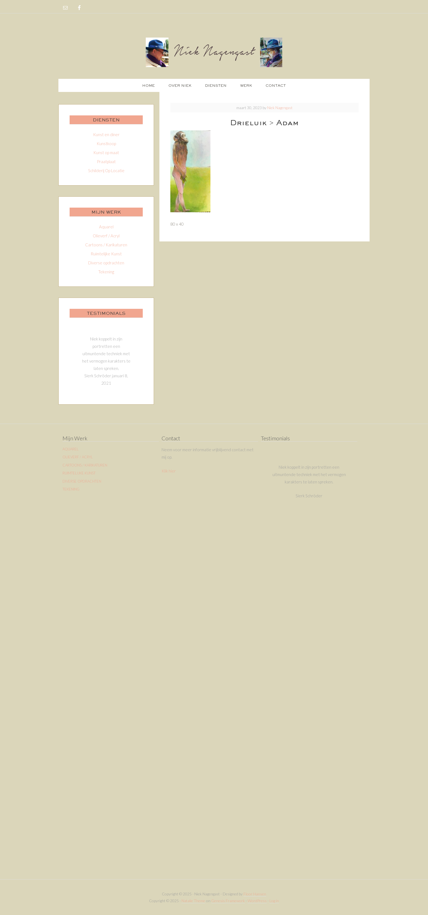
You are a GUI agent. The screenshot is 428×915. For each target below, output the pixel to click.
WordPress (257, 900)
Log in (274, 900)
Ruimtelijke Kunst (106, 253)
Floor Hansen (254, 894)
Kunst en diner (106, 134)
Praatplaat (106, 161)
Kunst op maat (106, 152)
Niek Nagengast (214, 51)
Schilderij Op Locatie (106, 170)
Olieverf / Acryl (106, 235)
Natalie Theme (193, 900)
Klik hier (169, 470)
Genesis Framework (228, 900)
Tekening (106, 271)
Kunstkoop (106, 143)
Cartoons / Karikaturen (106, 244)
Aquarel (106, 226)
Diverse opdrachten (106, 262)
